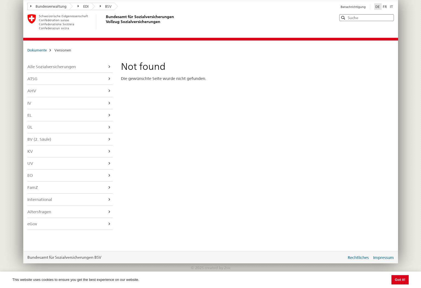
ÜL (30, 127)
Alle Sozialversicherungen (51, 66)
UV (30, 163)
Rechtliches (358, 257)
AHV (31, 90)
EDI (83, 6)
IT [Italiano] (391, 6)
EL (29, 115)
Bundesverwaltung (48, 6)
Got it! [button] (400, 280)
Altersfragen (39, 211)
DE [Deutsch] (378, 6)
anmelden (338, 257)
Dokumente (37, 50)
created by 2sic (218, 268)
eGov (32, 223)
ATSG (32, 78)
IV (29, 103)
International (39, 199)
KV (30, 151)
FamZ (32, 187)
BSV (106, 6)
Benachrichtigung (353, 7)
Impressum (383, 257)
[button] (389, 17)
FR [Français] (385, 6)
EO (30, 175)
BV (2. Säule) (39, 139)
